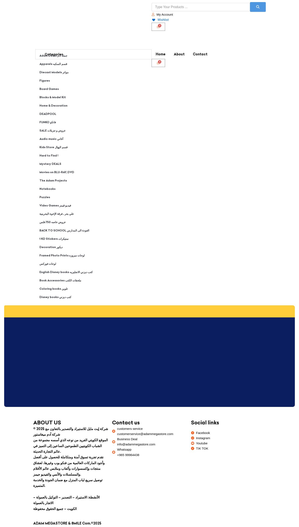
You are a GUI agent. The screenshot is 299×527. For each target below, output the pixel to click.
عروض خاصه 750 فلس (52, 222)
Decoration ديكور (51, 247)
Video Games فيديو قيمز (55, 205)
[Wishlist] (160, 20)
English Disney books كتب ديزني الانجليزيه (66, 272)
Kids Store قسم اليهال (53, 147)
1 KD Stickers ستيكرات (54, 239)
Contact (200, 54)
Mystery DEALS (50, 164)
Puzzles (44, 197)
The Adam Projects (53, 180)
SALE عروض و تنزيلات (52, 130)
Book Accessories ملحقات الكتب (60, 280)
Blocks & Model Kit (52, 97)
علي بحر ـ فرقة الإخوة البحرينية (56, 214)
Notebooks (47, 189)
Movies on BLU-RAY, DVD (56, 172)
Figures (44, 80)
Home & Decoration (53, 105)
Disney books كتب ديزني (55, 297)
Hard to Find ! (48, 155)
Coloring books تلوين (53, 289)
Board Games (49, 89)
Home (160, 54)
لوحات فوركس (47, 264)
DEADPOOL (47, 114)
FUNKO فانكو (47, 122)
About (179, 54)
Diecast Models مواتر (54, 72)
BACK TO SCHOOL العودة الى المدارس (64, 230)
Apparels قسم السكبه (53, 64)
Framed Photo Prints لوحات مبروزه (62, 255)
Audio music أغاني (51, 139)
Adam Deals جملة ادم (53, 55)
